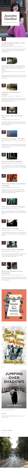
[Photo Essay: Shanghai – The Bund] (12, 133)
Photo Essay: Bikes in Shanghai (12, 161)
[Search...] (14, 433)
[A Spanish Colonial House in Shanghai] (12, 87)
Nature (13, 71)
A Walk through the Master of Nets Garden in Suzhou (13, 44)
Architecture (12, 96)
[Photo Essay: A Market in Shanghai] (12, 201)
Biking (11, 163)
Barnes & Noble (7, 409)
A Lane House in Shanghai (10, 228)
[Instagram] (15, 449)
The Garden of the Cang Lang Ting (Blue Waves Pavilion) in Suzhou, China (13, 68)
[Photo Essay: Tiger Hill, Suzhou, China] (12, 110)
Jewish (11, 275)
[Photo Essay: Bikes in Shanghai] (12, 156)
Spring (20, 46)
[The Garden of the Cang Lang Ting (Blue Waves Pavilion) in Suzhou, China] (12, 60)
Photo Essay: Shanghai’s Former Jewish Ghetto (12, 272)
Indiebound (13, 409)
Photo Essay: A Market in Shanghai (13, 207)
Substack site (20, 416)
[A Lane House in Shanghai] (12, 222)
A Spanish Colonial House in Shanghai (11, 93)
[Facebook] (12, 449)
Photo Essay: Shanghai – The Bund (13, 139)
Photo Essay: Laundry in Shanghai (13, 249)
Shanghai (16, 46)
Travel (23, 46)
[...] (9, 51)
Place (20, 71)
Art (15, 96)
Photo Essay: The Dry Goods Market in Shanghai (14, 185)
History (16, 140)
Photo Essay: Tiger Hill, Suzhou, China (12, 117)
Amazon (3, 323)
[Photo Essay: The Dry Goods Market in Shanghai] (12, 178)
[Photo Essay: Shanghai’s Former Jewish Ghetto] (12, 265)
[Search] (2, 433)
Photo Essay (13, 46)
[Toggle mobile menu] (25, 12)
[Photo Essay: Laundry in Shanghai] (12, 244)
